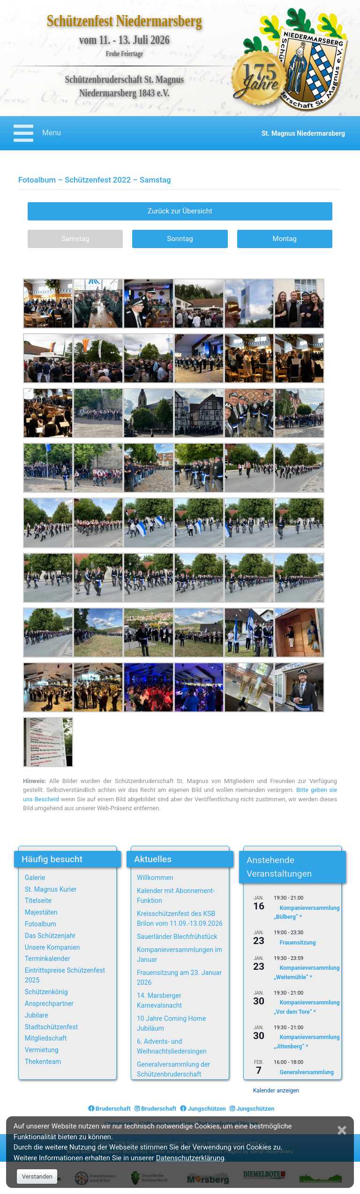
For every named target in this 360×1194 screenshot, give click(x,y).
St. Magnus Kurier (51, 889)
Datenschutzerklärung (190, 1158)
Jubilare (36, 1015)
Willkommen (155, 877)
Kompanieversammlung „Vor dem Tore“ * (307, 1007)
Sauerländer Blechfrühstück (177, 936)
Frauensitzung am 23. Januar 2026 (179, 977)
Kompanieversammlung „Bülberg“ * (307, 912)
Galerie (35, 877)
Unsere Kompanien (52, 947)
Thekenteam (43, 1061)
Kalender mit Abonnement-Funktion (176, 895)
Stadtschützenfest (51, 1027)
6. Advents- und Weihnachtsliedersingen (172, 1046)
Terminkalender (47, 958)
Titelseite (38, 900)
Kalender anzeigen (276, 1090)
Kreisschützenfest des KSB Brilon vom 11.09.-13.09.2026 (180, 918)
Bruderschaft (109, 1108)
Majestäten (41, 912)
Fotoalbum (40, 924)
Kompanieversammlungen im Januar (179, 954)
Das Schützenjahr (50, 935)
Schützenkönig (46, 992)
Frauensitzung (298, 942)
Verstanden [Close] (37, 1176)
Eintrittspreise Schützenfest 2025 (65, 975)
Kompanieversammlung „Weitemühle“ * (307, 972)
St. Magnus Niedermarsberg (303, 133)
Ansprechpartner (49, 1003)
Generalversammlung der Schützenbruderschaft (173, 1069)
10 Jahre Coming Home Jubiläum (171, 1023)
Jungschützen (202, 1108)
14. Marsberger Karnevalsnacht (159, 1000)
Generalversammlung (307, 1072)
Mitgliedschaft (46, 1038)
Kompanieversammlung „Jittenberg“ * (307, 1041)
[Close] (343, 1130)
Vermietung (42, 1050)
